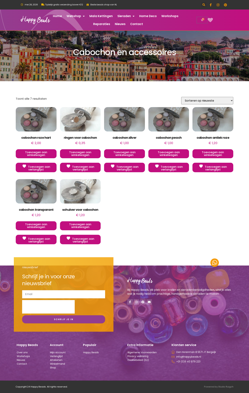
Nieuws (120, 24)
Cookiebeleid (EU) (138, 360)
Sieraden (126, 16)
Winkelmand (57, 364)
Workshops (169, 16)
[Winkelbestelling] (207, 100)
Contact (136, 24)
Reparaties (101, 24)
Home (57, 16)
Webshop (76, 16)
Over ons (22, 352)
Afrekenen (56, 360)
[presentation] (48, 307)
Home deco (148, 16)
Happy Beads (91, 352)
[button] (203, 4)
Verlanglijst (56, 356)
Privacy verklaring (137, 356)
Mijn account (58, 352)
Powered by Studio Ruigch (218, 386)
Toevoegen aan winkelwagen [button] (36, 153)
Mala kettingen (101, 16)
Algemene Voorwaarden (142, 352)
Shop (53, 367)
